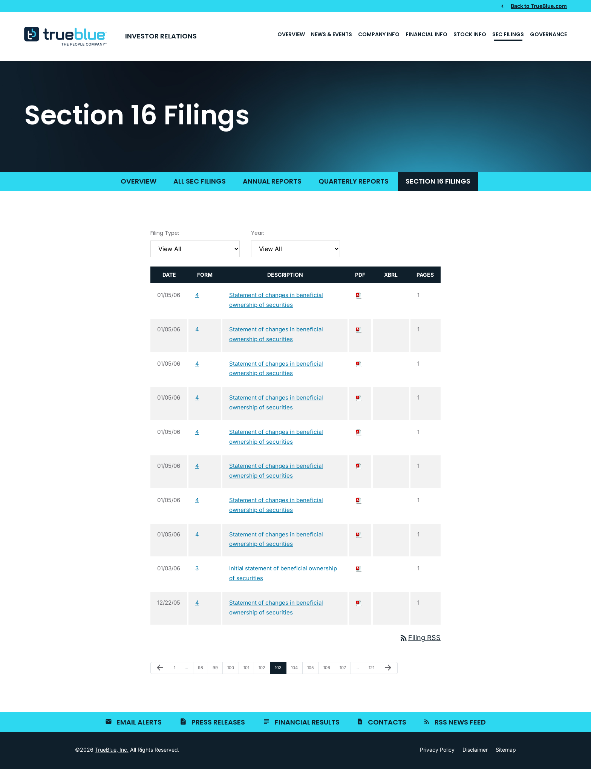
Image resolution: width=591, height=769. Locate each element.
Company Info (379, 34)
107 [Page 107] (344, 671)
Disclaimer (475, 751)
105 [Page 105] (312, 671)
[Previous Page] (159, 669)
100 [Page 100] (232, 671)
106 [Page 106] (328, 671)
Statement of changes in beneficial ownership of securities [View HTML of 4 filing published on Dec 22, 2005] (276, 608)
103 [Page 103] (279, 671)
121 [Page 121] (373, 671)
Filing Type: (164, 234)
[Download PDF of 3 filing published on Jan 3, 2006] (359, 569)
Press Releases (218, 723)
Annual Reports (272, 182)
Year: (257, 234)
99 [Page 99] (217, 671)
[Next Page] (388, 669)
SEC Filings (508, 34)
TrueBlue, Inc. (112, 751)
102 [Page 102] (263, 671)
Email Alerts (139, 723)
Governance (548, 34)
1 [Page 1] (176, 671)
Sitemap (506, 751)
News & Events (331, 34)
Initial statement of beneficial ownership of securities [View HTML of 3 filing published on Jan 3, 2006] (283, 574)
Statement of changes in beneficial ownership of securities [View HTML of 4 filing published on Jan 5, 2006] (276, 301)
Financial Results (307, 723)
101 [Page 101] (248, 671)
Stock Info (469, 34)
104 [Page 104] (295, 671)
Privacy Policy (437, 751)
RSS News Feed (460, 723)
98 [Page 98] (202, 671)
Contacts (387, 723)
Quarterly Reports (353, 182)
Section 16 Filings (438, 182)
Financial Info (426, 34)
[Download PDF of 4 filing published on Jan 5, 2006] (359, 296)
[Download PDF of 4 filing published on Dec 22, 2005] (359, 604)
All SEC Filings (199, 182)
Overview (291, 34)
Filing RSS (420, 639)
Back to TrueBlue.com (539, 6)
